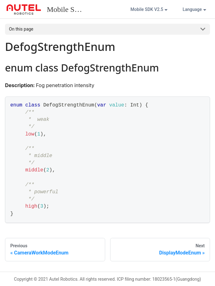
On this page (21, 29)
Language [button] (192, 9)
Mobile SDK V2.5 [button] (146, 9)
